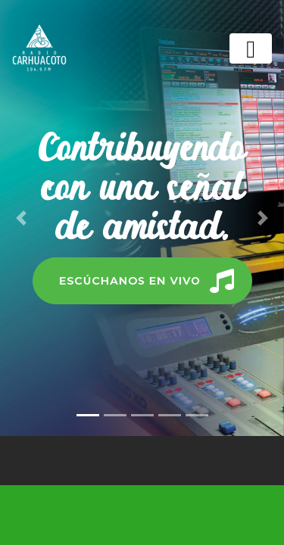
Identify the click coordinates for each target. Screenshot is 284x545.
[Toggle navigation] (250, 48)
